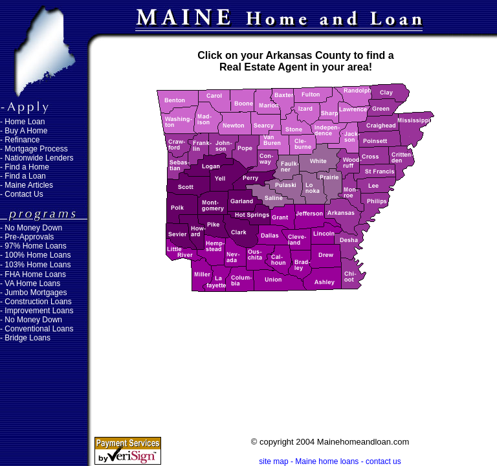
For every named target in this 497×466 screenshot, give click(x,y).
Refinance (22, 139)
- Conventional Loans (36, 328)
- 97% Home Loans (33, 245)
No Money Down (33, 227)
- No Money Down (31, 319)
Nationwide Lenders (39, 157)
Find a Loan (25, 176)
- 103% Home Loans (35, 264)
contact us (383, 461)
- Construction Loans (36, 301)
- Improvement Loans (36, 310)
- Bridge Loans (25, 337)
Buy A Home (26, 130)
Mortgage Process (36, 148)
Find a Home (27, 167)
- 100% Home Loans (35, 255)
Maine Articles (29, 185)
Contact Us (24, 194)
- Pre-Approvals (27, 236)
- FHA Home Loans (33, 274)
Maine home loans (327, 461)
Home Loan (25, 121)
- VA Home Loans (30, 283)
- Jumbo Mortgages (33, 292)
